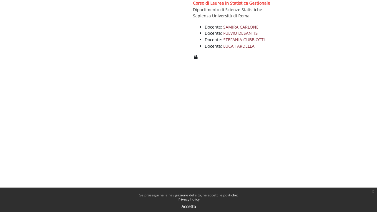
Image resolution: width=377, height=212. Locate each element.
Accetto (188, 206)
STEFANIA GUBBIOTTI (244, 39)
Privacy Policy (189, 199)
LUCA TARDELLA (238, 46)
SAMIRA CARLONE (241, 27)
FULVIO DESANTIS (240, 33)
